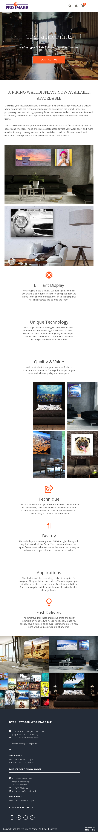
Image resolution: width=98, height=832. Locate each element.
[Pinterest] (32, 817)
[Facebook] (12, 817)
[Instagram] (26, 817)
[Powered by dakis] (90, 828)
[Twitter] (19, 817)
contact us (49, 59)
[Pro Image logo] (16, 6)
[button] (91, 5)
